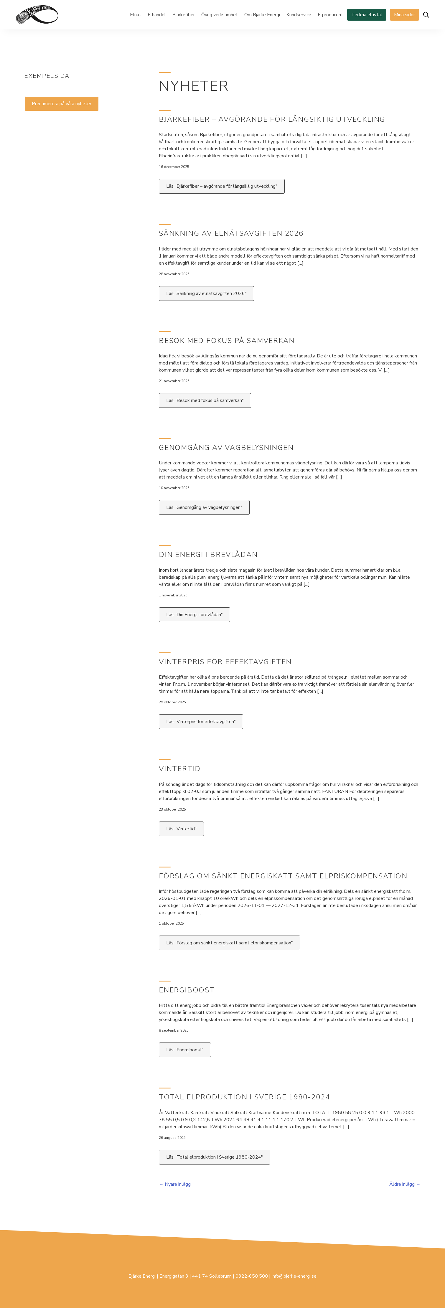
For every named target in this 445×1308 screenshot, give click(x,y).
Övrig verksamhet (219, 14)
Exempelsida (47, 76)
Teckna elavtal (366, 14)
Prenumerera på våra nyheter (61, 103)
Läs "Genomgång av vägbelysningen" (204, 507)
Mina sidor (404, 14)
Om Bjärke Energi (262, 14)
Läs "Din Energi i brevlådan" (194, 614)
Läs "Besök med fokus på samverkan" (205, 400)
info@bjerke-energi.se (294, 1276)
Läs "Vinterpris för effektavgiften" (201, 721)
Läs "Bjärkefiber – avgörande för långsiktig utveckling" (221, 186)
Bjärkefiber (183, 14)
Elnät (135, 14)
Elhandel (157, 14)
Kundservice (298, 14)
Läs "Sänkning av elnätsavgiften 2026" (206, 293)
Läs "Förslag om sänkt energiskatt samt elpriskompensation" (229, 943)
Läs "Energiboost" (185, 1050)
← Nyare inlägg (175, 1184)
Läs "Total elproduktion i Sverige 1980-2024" (214, 1157)
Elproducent (330, 14)
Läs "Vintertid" (181, 829)
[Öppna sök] (426, 14)
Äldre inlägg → (405, 1184)
